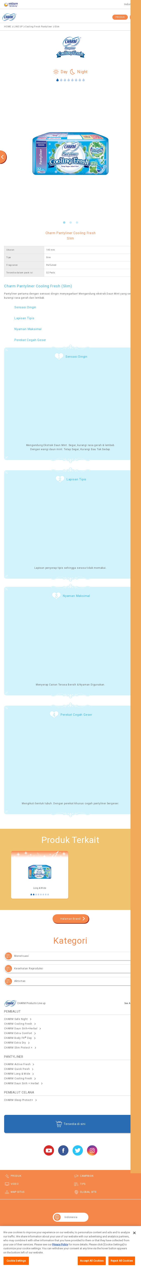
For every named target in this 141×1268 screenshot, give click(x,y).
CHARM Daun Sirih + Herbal (21, 1083)
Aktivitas (20, 981)
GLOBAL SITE (88, 1192)
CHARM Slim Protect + (18, 1047)
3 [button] (77, 222)
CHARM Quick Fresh (17, 1069)
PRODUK (120, 17)
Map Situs (35, 1230)
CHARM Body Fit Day (18, 1038)
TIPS (83, 1183)
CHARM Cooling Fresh (18, 1023)
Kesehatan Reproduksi (28, 968)
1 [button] (64, 222)
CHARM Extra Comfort (18, 1033)
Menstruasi (21, 956)
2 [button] (70, 222)
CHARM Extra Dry (15, 1042)
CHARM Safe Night (16, 1019)
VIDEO (15, 1183)
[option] (70, 153)
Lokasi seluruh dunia (106, 1230)
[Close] (134, 1237)
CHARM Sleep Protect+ (18, 1100)
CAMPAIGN (86, 1175)
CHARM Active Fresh (17, 1064)
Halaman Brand (70, 918)
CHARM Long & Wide (17, 1073)
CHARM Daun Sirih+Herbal (20, 1028)
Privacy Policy (60, 1249)
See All (128, 1003)
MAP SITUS (18, 1192)
